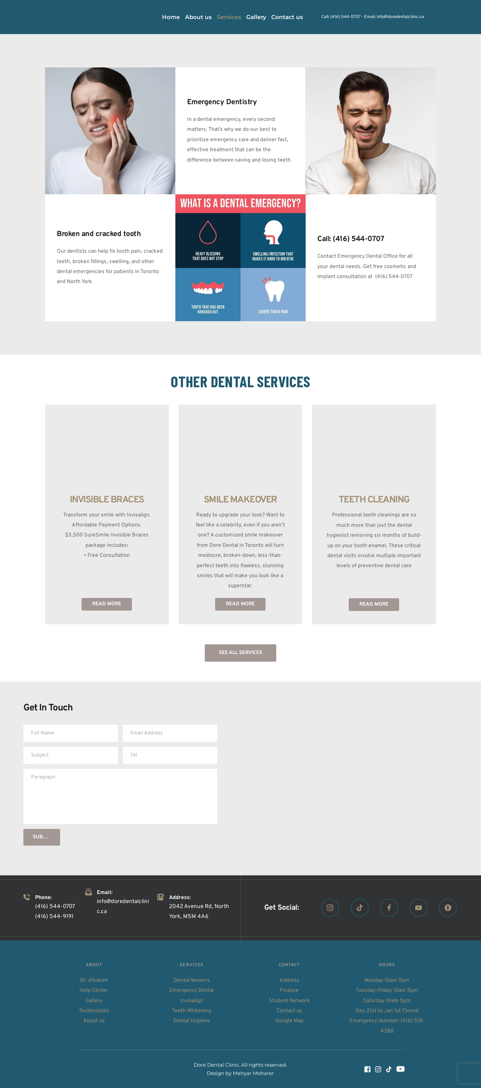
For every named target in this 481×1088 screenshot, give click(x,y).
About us (94, 1021)
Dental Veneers (192, 980)
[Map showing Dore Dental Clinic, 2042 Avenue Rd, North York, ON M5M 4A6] (360, 778)
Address (289, 980)
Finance (289, 990)
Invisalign (191, 1001)
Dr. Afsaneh (94, 980)
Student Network (289, 1001)
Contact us (289, 1011)
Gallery (94, 1001)
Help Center (93, 990)
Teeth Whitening (191, 1011)
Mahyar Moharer (253, 1073)
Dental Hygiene (191, 1021)
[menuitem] (171, 17)
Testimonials (94, 1011)
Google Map (289, 1021)
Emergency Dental (191, 990)
